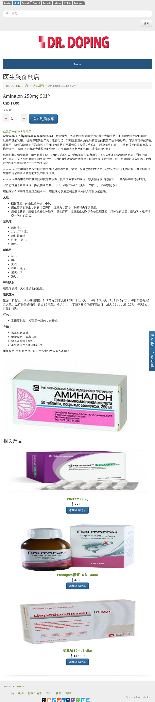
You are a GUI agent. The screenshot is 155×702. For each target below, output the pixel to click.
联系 (58, 693)
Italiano (57, 3)
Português (78, 3)
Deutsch (25, 3)
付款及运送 (35, 693)
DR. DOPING (18, 686)
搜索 (146, 23)
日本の (67, 3)
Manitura (147, 697)
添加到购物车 (43, 118)
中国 (16, 3)
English (7, 3)
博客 (68, 693)
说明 (21, 693)
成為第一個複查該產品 (17, 131)
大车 (49, 693)
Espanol (36, 3)
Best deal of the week (152, 351)
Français (47, 3)
